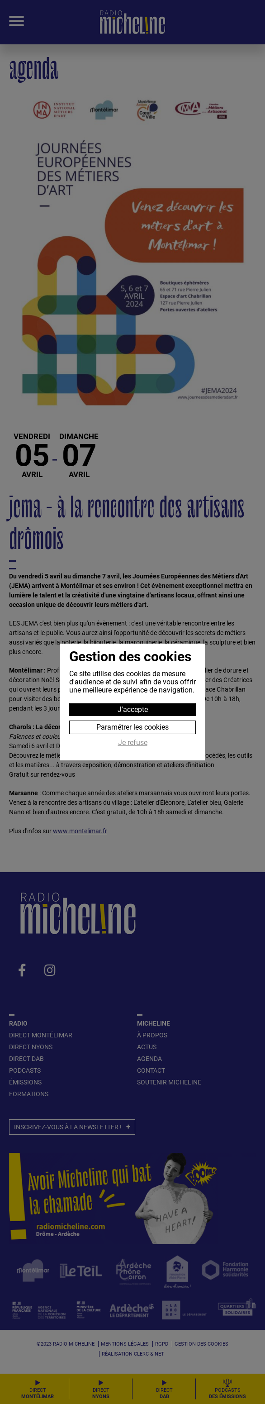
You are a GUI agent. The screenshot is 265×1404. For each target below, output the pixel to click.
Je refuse (132, 743)
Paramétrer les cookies (132, 727)
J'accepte (133, 709)
